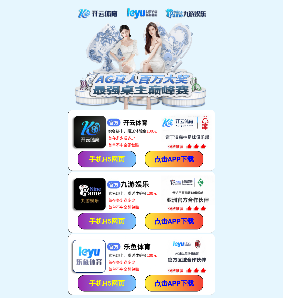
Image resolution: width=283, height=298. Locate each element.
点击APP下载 (174, 159)
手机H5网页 (107, 159)
